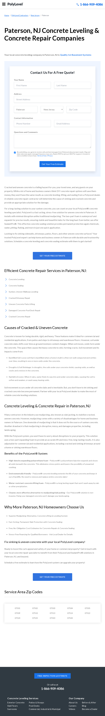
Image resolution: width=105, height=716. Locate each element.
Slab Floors (12, 706)
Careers (72, 706)
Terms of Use (41, 156)
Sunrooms (12, 709)
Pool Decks (34, 706)
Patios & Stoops (36, 702)
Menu (3, 4)
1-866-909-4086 (90, 4)
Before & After (89, 702)
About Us (73, 702)
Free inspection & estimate (52, 676)
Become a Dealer (90, 709)
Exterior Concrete (15, 702)
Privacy (50, 156)
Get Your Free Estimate (52, 256)
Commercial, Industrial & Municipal (44, 709)
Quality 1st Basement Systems (75, 54)
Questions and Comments (26, 132)
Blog (84, 706)
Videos (72, 709)
